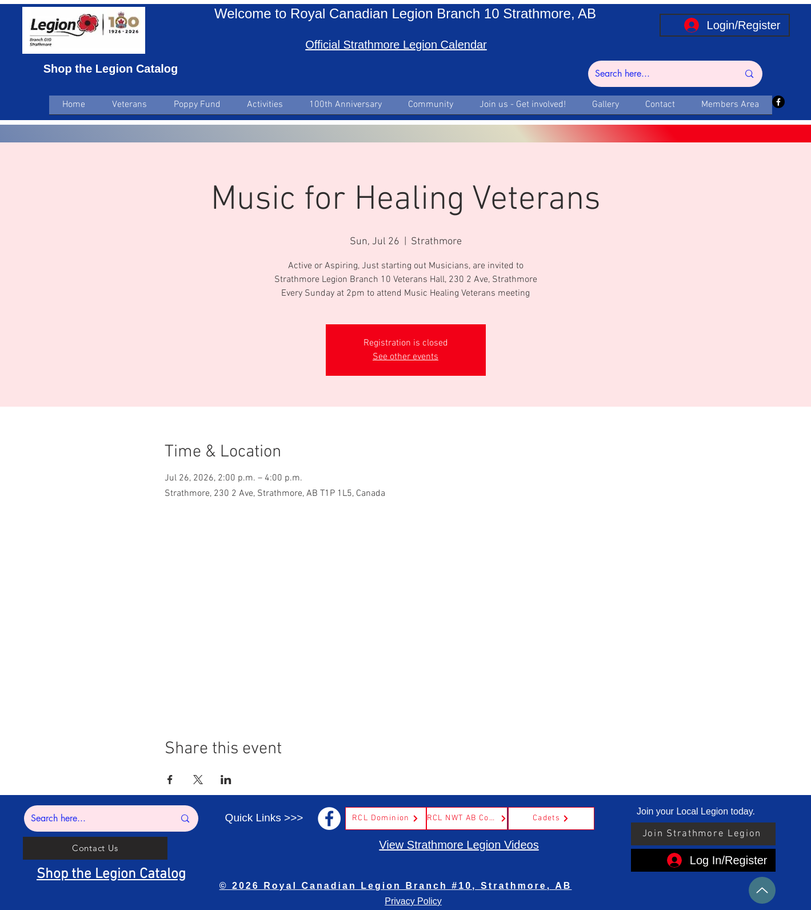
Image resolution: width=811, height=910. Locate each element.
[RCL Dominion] (385, 818)
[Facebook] (778, 102)
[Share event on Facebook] (170, 779)
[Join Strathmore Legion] (703, 833)
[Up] (762, 890)
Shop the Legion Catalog (110, 68)
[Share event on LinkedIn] (226, 779)
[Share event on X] (198, 779)
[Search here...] (658, 74)
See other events (405, 357)
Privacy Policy (413, 901)
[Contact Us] (95, 848)
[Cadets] (551, 818)
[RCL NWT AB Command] (467, 818)
